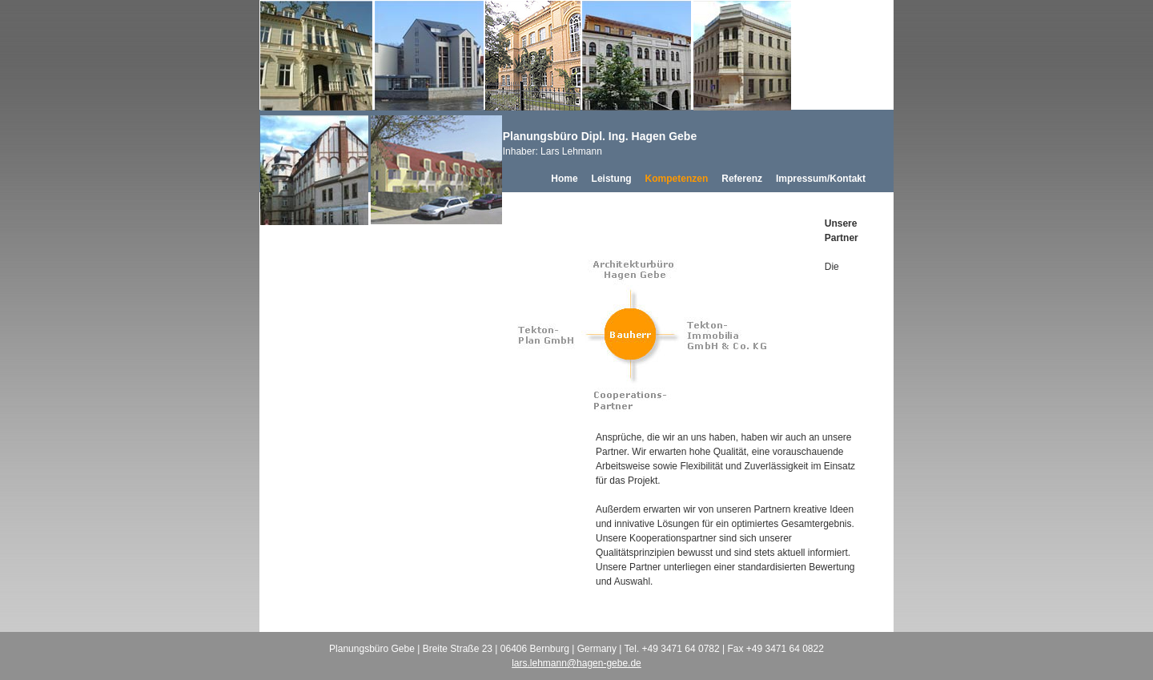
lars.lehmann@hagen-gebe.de (576, 663)
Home (564, 178)
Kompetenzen (677, 178)
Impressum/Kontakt (821, 178)
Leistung (612, 178)
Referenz (741, 178)
